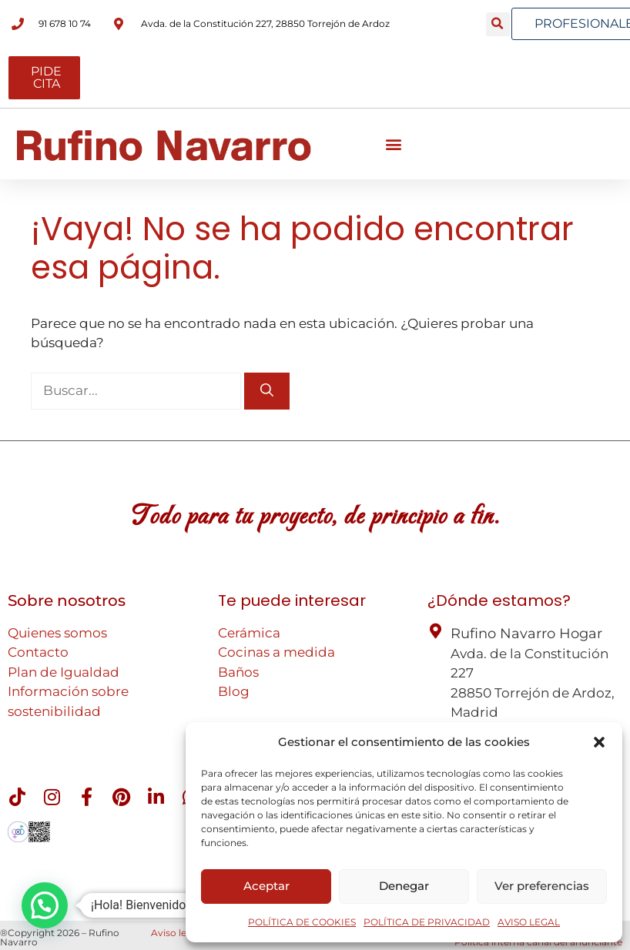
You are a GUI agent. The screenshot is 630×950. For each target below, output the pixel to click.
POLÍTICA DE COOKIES (302, 922)
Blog (234, 691)
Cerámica (249, 633)
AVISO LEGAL (529, 922)
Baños (238, 672)
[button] (599, 742)
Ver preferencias (541, 885)
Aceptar (266, 885)
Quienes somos (57, 633)
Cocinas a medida (276, 652)
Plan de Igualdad (63, 672)
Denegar (404, 885)
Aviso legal (175, 932)
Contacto (38, 652)
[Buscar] (267, 391)
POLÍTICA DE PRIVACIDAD (427, 922)
